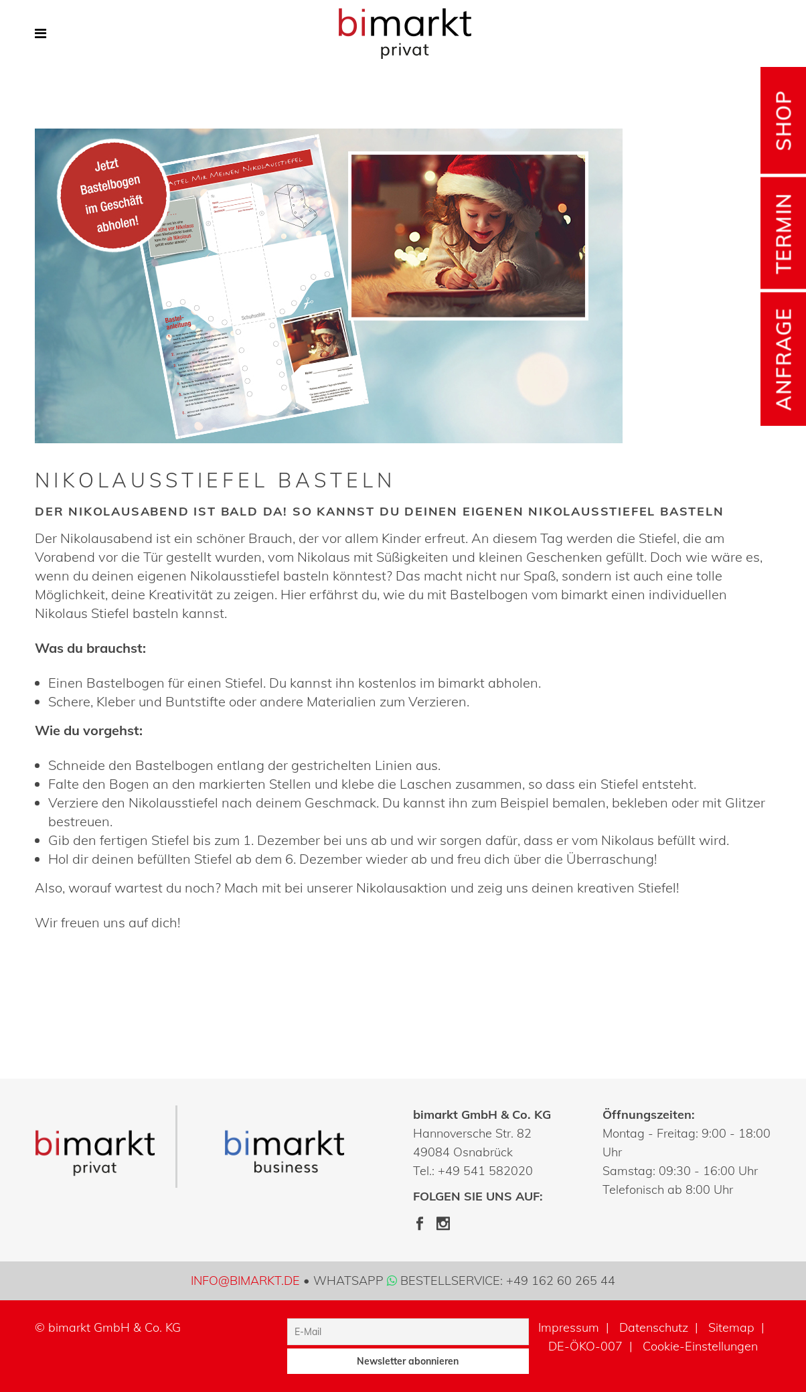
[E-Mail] (408, 1331)
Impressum (568, 1327)
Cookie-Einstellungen (700, 1346)
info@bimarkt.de (245, 1280)
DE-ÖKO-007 (585, 1346)
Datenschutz (653, 1327)
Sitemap (731, 1327)
